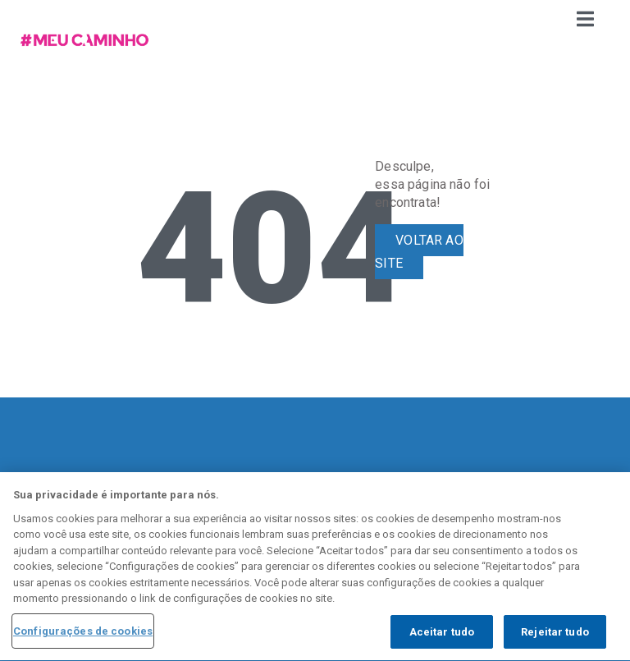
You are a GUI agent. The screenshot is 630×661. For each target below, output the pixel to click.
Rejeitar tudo (555, 633)
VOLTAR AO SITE (419, 252)
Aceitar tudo (442, 633)
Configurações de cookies (83, 633)
